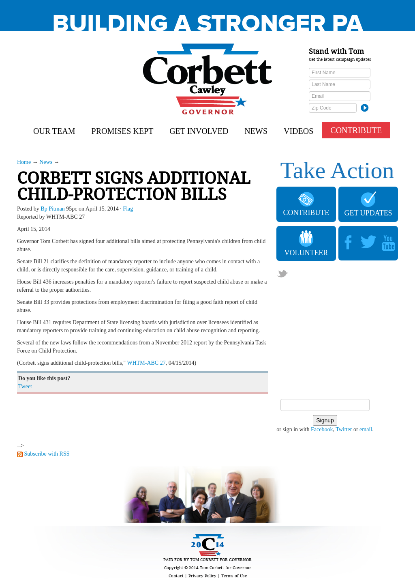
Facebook (322, 429)
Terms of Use (234, 576)
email (365, 429)
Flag (128, 209)
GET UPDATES (368, 204)
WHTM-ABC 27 (146, 363)
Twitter (344, 429)
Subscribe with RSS (47, 454)
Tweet (25, 386)
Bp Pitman (53, 209)
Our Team (54, 131)
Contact (176, 576)
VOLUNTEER (306, 243)
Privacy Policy (202, 576)
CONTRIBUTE (356, 130)
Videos (298, 131)
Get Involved (198, 131)
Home (24, 162)
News (255, 131)
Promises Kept (123, 131)
